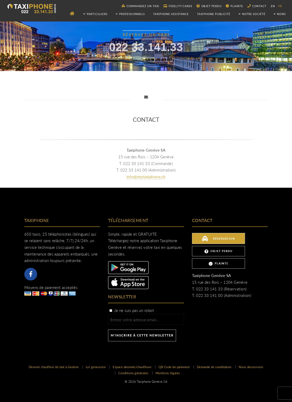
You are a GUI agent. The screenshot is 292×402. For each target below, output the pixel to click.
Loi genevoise (96, 367)
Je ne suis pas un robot (131, 310)
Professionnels (130, 14)
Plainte (234, 6)
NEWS (280, 14)
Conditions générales (133, 373)
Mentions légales (168, 373)
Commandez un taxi (140, 6)
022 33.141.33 (146, 48)
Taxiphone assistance (171, 14)
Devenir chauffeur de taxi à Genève (54, 367)
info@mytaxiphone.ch (146, 177)
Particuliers (95, 14)
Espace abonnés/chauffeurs (132, 367)
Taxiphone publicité (213, 14)
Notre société (252, 14)
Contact (256, 6)
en (273, 6)
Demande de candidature (214, 367)
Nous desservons (251, 367)
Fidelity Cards (177, 6)
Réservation (218, 238)
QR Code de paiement (174, 367)
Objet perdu (209, 6)
